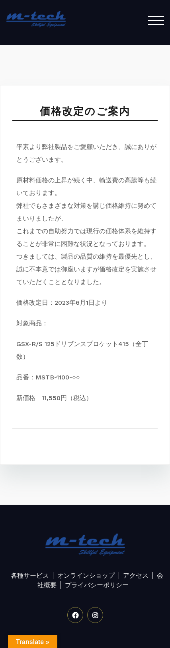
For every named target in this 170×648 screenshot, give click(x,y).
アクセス (136, 575)
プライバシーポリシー (97, 585)
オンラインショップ (86, 575)
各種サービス (30, 575)
